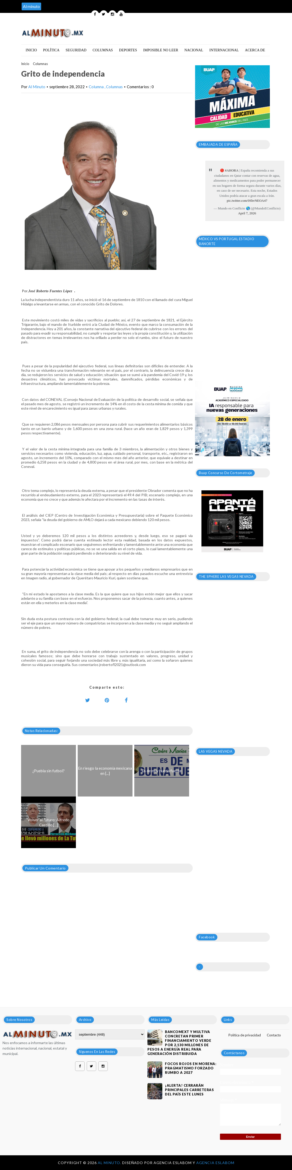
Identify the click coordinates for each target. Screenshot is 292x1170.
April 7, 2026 (247, 213)
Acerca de (255, 50)
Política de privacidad (244, 1035)
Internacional (224, 50)
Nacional (193, 50)
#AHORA (231, 170)
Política (51, 50)
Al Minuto (36, 86)
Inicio (31, 50)
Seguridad (76, 50)
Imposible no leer (160, 50)
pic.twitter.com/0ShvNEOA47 (247, 200)
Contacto (274, 1035)
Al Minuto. (110, 1162)
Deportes (128, 50)
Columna (96, 86)
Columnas (103, 50)
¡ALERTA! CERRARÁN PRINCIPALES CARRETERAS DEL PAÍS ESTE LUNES (189, 1089)
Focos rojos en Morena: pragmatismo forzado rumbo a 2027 (190, 1068)
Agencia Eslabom (215, 1162)
